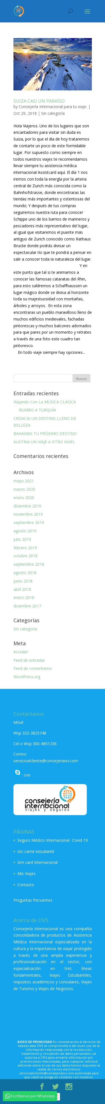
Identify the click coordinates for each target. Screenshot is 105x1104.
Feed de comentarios (32, 668)
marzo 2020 (24, 489)
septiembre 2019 (28, 522)
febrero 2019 (25, 547)
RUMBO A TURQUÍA (34, 410)
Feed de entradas (29, 660)
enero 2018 (23, 597)
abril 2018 (22, 589)
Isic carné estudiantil (35, 851)
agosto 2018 (24, 572)
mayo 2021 (23, 480)
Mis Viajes (26, 873)
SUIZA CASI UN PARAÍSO (39, 101)
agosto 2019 (24, 531)
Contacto (25, 884)
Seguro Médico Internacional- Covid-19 (52, 840)
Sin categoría (53, 113)
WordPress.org (26, 676)
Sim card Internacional (37, 862)
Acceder (20, 651)
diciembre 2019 (27, 506)
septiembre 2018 (28, 564)
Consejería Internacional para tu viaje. (53, 106)
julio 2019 (22, 539)
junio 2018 (22, 581)
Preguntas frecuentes (32, 900)
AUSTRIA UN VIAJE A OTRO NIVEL (44, 442)
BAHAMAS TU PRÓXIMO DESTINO (45, 433)
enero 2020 (23, 497)
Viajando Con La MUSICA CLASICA (44, 401)
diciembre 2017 (27, 606)
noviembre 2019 (28, 514)
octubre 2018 (25, 555)
